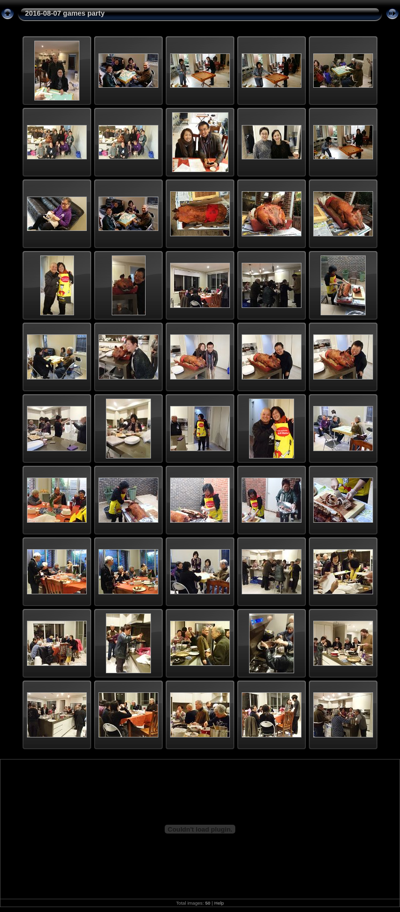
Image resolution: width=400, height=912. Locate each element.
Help (219, 903)
